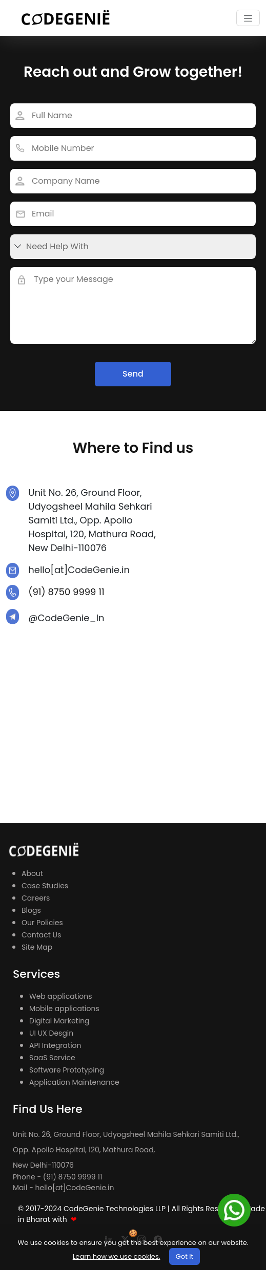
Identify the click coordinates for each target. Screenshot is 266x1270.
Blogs (31, 910)
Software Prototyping (66, 1070)
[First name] (133, 214)
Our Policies (42, 922)
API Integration (55, 1045)
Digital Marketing (59, 1021)
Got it (185, 1256)
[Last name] (133, 148)
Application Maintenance (74, 1082)
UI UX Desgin (51, 1033)
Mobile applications (64, 1008)
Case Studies (45, 886)
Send (133, 374)
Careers (36, 898)
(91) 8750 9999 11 (66, 591)
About (32, 873)
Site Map (37, 947)
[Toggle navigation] (248, 18)
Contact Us (41, 935)
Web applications (60, 996)
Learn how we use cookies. (116, 1256)
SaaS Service (52, 1058)
